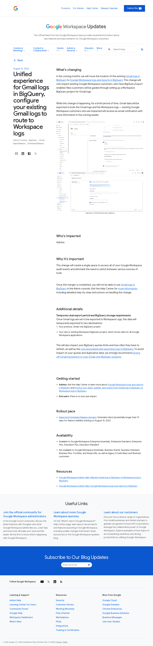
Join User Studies (111, 621)
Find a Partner (63, 613)
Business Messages (112, 617)
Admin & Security (72, 49)
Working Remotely (65, 609)
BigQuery (33, 140)
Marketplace (62, 617)
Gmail (42, 140)
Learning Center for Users (23, 604)
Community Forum (19, 609)
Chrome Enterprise (112, 609)
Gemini (60, 49)
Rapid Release (19, 143)
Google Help (16, 613)
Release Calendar (109, 8)
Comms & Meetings (19, 49)
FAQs (58, 621)
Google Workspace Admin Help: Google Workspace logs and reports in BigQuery (98, 486)
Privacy (59, 642)
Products (65, 8)
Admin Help (15, 600)
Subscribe (134, 8)
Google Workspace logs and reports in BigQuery (96, 80)
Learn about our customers (121, 512)
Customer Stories (65, 604)
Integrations (62, 626)
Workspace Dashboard (21, 617)
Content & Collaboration (41, 49)
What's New (15, 621)
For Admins (78, 8)
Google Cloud (109, 600)
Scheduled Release (35, 143)
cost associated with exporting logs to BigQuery (107, 349)
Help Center (92, 8)
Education (89, 49)
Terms (65, 642)
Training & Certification (67, 630)
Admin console (20, 140)
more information (127, 288)
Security (60, 600)
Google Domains (110, 604)
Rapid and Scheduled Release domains (77, 417)
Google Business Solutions (115, 613)
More (99, 49)
